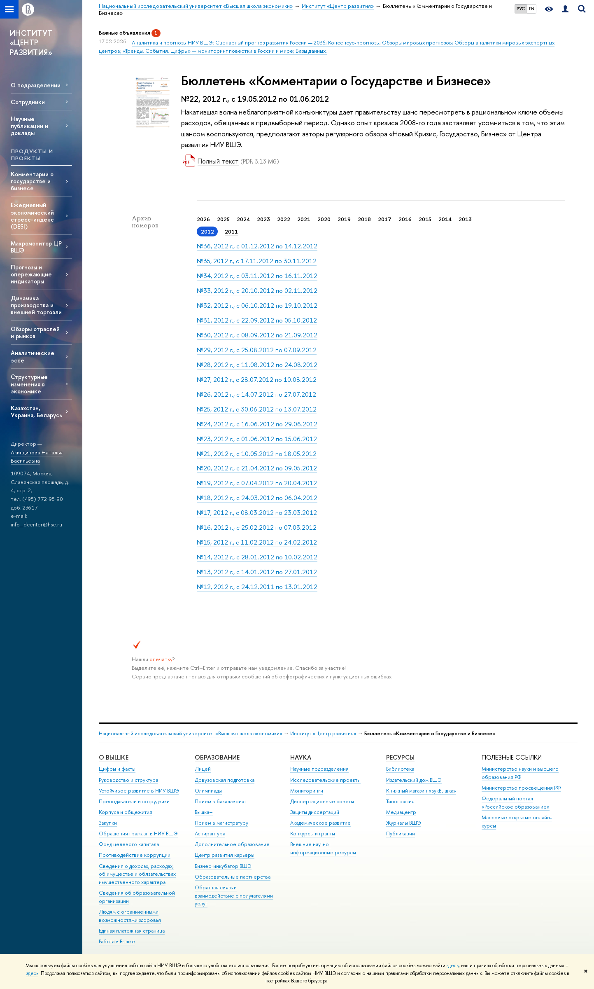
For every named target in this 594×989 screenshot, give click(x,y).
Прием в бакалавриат (220, 801)
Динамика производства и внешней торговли (36, 305)
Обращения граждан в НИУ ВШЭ (138, 833)
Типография (400, 801)
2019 (344, 219)
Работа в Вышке (117, 941)
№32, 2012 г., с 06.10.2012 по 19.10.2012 (257, 305)
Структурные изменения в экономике (29, 384)
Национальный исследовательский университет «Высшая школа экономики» (190, 733)
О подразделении (36, 85)
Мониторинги (306, 790)
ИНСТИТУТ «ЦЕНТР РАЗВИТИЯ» (31, 43)
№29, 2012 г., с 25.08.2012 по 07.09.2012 (257, 350)
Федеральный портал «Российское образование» (516, 802)
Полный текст (218, 161)
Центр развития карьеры (224, 854)
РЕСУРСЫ (400, 757)
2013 (465, 219)
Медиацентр (401, 812)
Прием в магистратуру (221, 822)
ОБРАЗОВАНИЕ (217, 757)
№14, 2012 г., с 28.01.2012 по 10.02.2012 (257, 557)
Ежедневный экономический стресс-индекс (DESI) (32, 215)
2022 (283, 219)
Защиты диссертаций (314, 812)
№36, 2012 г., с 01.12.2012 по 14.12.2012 (257, 246)
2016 (405, 219)
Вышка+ (204, 812)
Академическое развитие (320, 822)
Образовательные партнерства (232, 876)
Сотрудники (28, 102)
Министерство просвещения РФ (521, 787)
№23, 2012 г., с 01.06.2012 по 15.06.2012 (257, 439)
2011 (231, 231)
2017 (384, 219)
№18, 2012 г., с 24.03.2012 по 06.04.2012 (257, 497)
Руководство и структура (128, 779)
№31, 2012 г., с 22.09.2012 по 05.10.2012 (257, 320)
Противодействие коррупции (134, 854)
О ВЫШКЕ (113, 757)
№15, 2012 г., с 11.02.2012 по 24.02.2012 (257, 542)
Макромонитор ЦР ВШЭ (36, 246)
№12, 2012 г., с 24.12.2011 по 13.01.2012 (257, 586)
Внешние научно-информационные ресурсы (323, 848)
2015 (425, 219)
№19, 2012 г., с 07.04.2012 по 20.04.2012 (257, 483)
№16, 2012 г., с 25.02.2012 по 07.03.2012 (257, 527)
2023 (263, 219)
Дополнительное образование (232, 844)
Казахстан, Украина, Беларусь (36, 411)
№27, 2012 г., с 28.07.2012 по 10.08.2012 (257, 379)
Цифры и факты (117, 768)
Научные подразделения (319, 768)
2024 (243, 219)
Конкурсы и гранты (312, 833)
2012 (207, 231)
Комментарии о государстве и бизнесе (32, 181)
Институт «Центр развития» (323, 733)
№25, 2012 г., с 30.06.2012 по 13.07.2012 (257, 409)
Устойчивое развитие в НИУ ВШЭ (139, 790)
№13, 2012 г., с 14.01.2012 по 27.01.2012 (257, 572)
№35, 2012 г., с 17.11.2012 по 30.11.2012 (257, 261)
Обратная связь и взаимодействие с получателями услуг (234, 895)
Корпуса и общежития (125, 812)
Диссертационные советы (322, 801)
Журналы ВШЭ (403, 822)
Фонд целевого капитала (129, 844)
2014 (445, 219)
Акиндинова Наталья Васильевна (37, 457)
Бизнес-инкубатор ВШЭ (223, 866)
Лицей (203, 768)
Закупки (108, 822)
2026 (203, 219)
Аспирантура (210, 833)
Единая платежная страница (132, 930)
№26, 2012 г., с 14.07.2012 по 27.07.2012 (256, 394)
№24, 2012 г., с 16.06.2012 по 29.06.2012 (257, 424)
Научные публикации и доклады (29, 126)
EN (531, 9)
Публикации (400, 833)
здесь (453, 965)
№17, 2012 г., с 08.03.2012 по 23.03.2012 (257, 512)
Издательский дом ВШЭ (414, 779)
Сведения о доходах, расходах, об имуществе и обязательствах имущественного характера (137, 874)
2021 (303, 219)
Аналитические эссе (32, 356)
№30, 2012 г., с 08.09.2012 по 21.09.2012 (257, 335)
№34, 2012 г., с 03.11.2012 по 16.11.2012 (257, 275)
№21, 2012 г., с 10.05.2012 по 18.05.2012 (257, 453)
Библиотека (400, 768)
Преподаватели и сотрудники (134, 801)
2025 (223, 219)
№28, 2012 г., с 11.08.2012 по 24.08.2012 (257, 364)
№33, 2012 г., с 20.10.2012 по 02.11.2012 (257, 290)
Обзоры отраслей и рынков (35, 332)
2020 (324, 219)
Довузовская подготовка (224, 779)
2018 (364, 219)
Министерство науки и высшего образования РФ (520, 773)
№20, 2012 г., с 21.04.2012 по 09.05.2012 (257, 468)
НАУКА (300, 757)
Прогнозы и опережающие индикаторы (31, 274)
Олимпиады (208, 790)
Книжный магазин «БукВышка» (421, 790)
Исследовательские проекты (325, 779)
